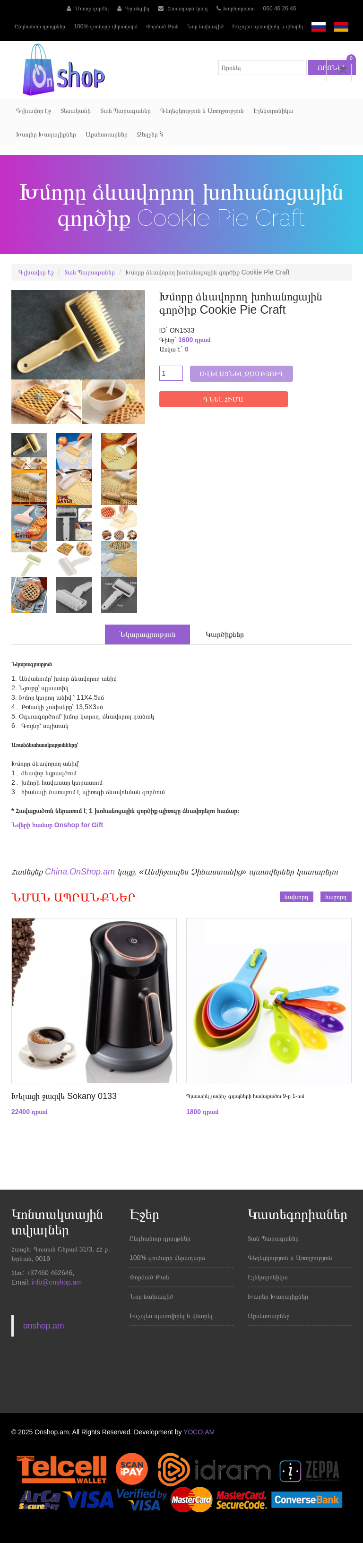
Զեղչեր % (150, 134)
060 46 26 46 (279, 8)
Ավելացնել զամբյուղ (241, 373)
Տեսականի (75, 110)
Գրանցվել (133, 8)
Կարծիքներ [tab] (225, 634)
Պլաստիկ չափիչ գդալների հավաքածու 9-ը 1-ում (245, 1096)
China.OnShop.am (80, 871)
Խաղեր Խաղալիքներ (46, 134)
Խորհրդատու (235, 8)
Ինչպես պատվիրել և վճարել (267, 26)
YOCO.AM (199, 1432)
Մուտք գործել (88, 8)
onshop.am (43, 1325)
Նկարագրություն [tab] (147, 634)
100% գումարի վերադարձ (105, 26)
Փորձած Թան (162, 26)
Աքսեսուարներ (107, 134)
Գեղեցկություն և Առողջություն (202, 110)
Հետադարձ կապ (183, 8)
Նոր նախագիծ (205, 26)
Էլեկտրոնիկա (273, 110)
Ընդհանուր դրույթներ (40, 26)
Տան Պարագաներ (125, 110)
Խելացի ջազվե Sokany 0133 (64, 1096)
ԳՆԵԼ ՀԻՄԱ (223, 399)
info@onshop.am (56, 1282)
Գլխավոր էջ (33, 110)
